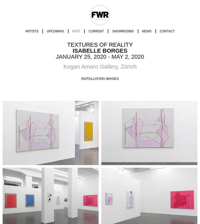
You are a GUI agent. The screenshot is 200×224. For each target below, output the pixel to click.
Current (96, 31)
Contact (167, 31)
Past (76, 31)
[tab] (100, 78)
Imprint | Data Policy (100, 197)
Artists (31, 31)
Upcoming (55, 31)
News (147, 31)
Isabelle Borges (100, 50)
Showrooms (123, 31)
